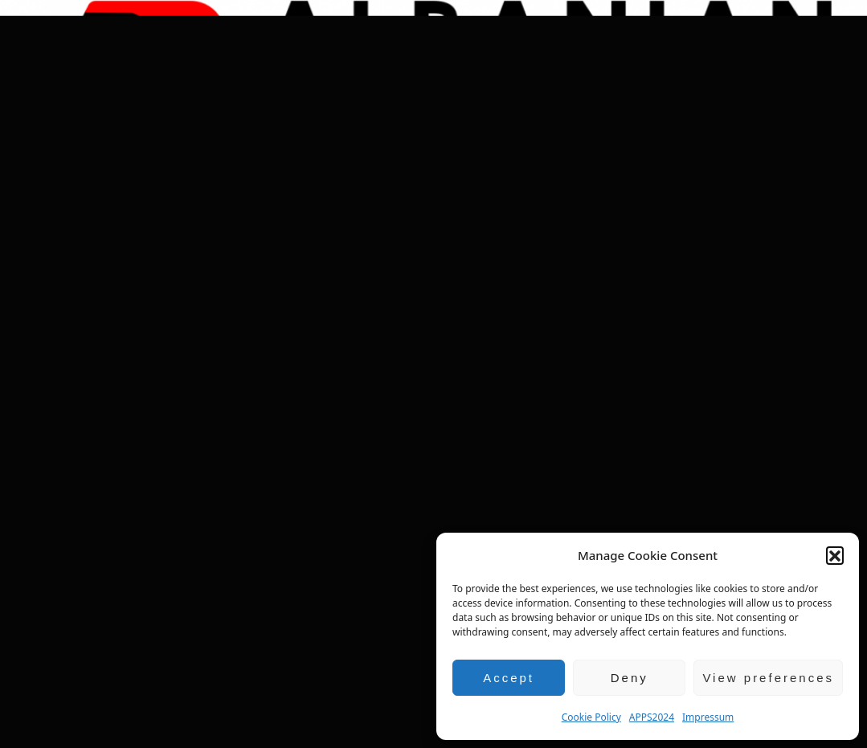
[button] (835, 555)
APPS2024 (651, 717)
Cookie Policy (591, 717)
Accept (508, 678)
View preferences (768, 678)
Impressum (708, 717)
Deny (629, 678)
